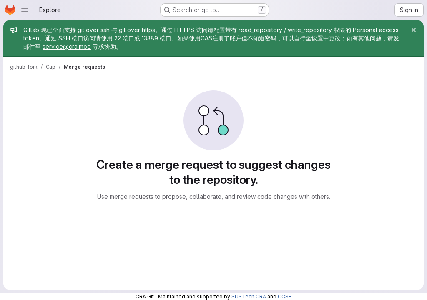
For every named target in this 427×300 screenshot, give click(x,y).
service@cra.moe (67, 46)
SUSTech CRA (248, 296)
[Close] (414, 30)
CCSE (284, 296)
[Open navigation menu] (24, 10)
